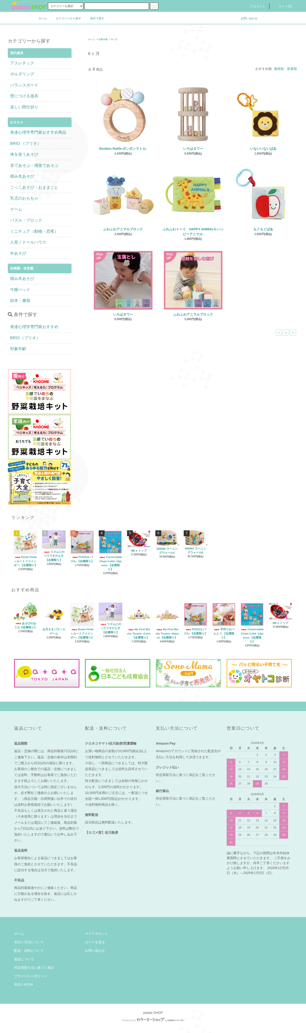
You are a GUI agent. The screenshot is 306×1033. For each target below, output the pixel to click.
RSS (17, 984)
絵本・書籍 (20, 300)
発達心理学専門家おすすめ (34, 327)
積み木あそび (22, 176)
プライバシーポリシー (30, 976)
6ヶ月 (114, 39)
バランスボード (24, 85)
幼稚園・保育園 (21, 268)
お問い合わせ (246, 18)
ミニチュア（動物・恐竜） (34, 231)
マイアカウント (96, 933)
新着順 (292, 69)
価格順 (279, 69)
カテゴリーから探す (65, 18)
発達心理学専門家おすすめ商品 (38, 132)
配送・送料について (29, 950)
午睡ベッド (20, 289)
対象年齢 (103, 39)
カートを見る (95, 942)
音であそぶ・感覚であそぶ (34, 165)
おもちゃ (16, 122)
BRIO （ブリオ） (25, 143)
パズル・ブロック (26, 220)
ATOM (28, 984)
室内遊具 (16, 53)
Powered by (153, 1020)
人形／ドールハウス (28, 242)
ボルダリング (22, 74)
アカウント (255, 6)
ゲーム (16, 209)
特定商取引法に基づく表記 (34, 967)
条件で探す (94, 18)
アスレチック (22, 63)
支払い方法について (29, 942)
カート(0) (282, 6)
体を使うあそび (24, 154)
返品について (24, 959)
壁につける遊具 (24, 96)
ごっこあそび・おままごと (34, 187)
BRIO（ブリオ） (25, 338)
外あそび (18, 253)
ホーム (42, 18)
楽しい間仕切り (24, 107)
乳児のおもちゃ (24, 198)
